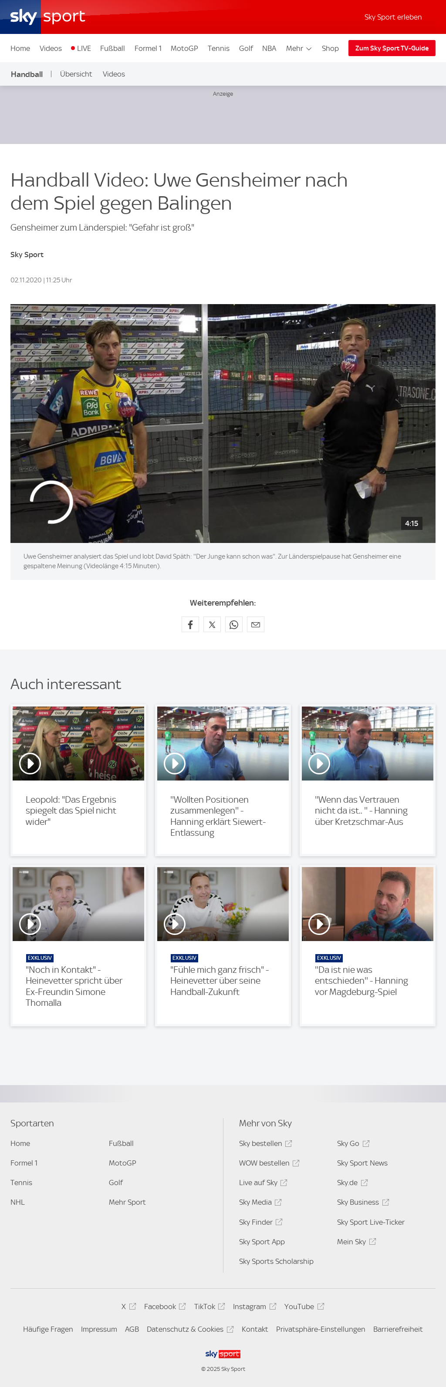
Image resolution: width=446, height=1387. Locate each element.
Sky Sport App (262, 1241)
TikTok (208, 1308)
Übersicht (76, 74)
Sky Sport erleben (393, 17)
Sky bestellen (264, 1145)
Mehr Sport (127, 1202)
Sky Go (352, 1145)
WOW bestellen (268, 1164)
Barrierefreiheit (398, 1329)
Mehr (299, 48)
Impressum (99, 1329)
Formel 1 (148, 48)
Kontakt (255, 1329)
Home (20, 48)
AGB (132, 1329)
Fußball (112, 48)
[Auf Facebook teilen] (190, 624)
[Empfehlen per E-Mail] (255, 624)
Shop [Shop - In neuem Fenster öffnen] (330, 48)
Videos (51, 48)
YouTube (302, 1308)
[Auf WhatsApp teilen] (234, 624)
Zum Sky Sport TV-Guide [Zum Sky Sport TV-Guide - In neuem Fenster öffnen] (392, 48)
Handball (27, 74)
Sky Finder (259, 1224)
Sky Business (361, 1203)
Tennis (219, 48)
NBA (269, 48)
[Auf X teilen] (212, 624)
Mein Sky (355, 1243)
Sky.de (351, 1184)
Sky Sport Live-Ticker (371, 1222)
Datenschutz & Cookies (189, 1331)
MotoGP (184, 48)
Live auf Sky (262, 1184)
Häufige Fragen (48, 1329)
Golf (246, 48)
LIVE (84, 48)
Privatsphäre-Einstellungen (320, 1329)
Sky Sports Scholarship (276, 1261)
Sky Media (259, 1203)
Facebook (163, 1308)
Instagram (253, 1308)
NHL (17, 1202)
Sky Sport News (362, 1163)
